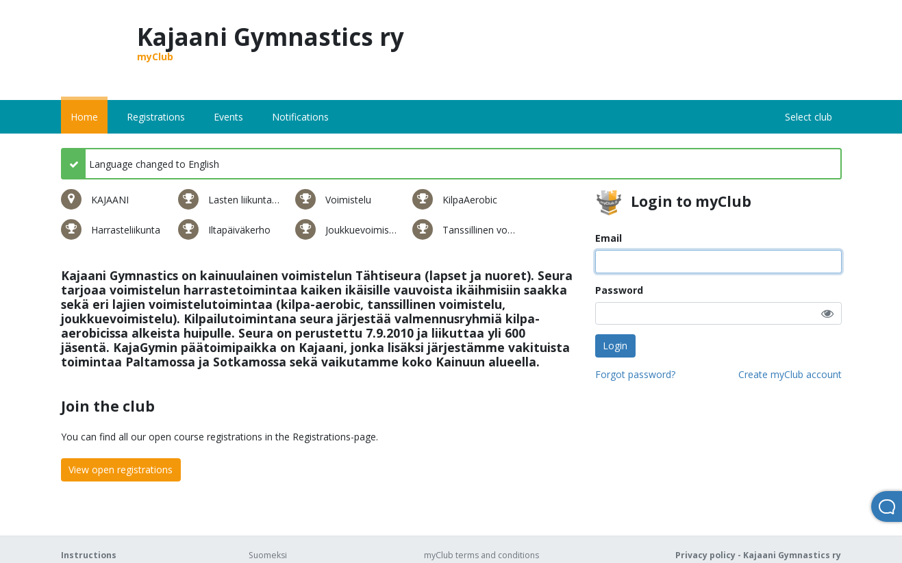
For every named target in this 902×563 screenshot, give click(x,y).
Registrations (156, 116)
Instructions (88, 555)
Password (619, 290)
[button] (827, 313)
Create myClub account (790, 374)
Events (228, 116)
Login (615, 345)
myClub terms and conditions (481, 555)
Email (608, 238)
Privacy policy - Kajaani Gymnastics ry (758, 555)
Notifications (300, 116)
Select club (808, 116)
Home (84, 116)
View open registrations (120, 469)
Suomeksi (268, 555)
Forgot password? (635, 374)
